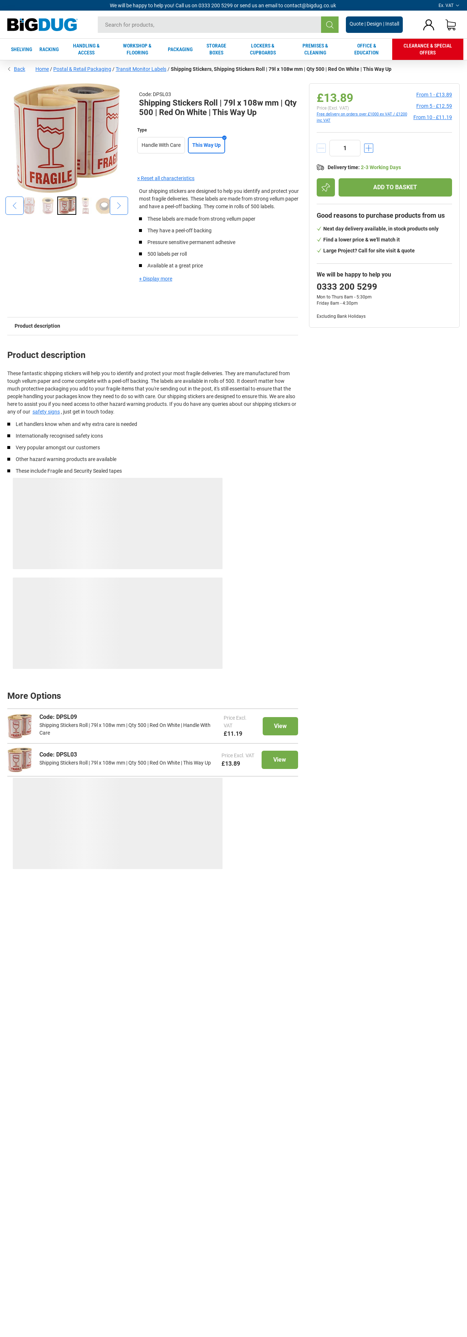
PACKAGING (180, 49)
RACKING (49, 49)
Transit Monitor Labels (141, 69)
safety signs (46, 412)
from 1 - (434, 95)
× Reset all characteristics (165, 178)
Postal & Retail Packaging (82, 69)
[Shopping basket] (450, 25)
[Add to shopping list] (326, 187)
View (280, 726)
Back (16, 69)
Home (42, 69)
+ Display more (155, 279)
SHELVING (21, 49)
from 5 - (434, 106)
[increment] (368, 148)
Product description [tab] (37, 326)
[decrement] (321, 148)
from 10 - (432, 117)
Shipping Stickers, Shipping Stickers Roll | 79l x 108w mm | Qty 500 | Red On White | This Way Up (281, 69)
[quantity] (344, 148)
